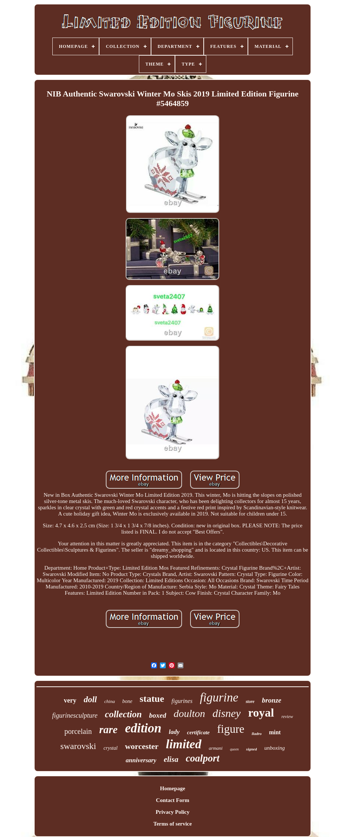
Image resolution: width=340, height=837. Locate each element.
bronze (271, 700)
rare (108, 729)
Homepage (172, 788)
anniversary (141, 760)
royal (261, 712)
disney (227, 713)
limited (183, 744)
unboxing (274, 748)
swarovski (78, 746)
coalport (203, 758)
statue (152, 698)
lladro (257, 733)
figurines (182, 701)
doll (90, 699)
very (70, 700)
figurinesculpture (74, 715)
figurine (219, 697)
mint (275, 732)
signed (251, 749)
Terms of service (172, 824)
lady (174, 731)
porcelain (78, 731)
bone (127, 701)
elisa (171, 759)
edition (143, 728)
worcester (141, 746)
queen (234, 749)
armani (216, 748)
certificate (198, 732)
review (287, 716)
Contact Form (172, 800)
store (250, 701)
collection (123, 714)
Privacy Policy (172, 812)
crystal (111, 748)
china (109, 701)
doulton (189, 713)
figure (230, 728)
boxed (157, 715)
